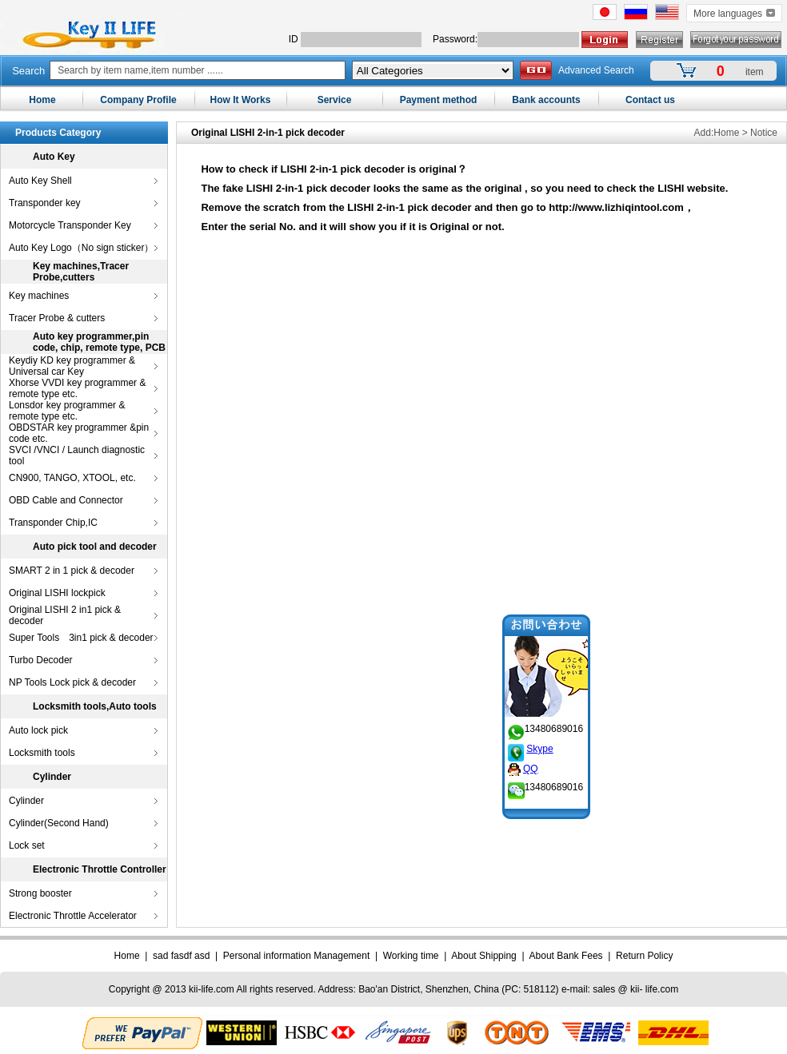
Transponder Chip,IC (53, 522)
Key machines (39, 295)
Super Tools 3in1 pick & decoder (81, 637)
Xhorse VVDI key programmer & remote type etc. (77, 388)
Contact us (650, 99)
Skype (529, 737)
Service (335, 99)
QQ (530, 757)
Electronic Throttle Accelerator (73, 915)
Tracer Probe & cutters (57, 318)
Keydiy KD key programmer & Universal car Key (72, 366)
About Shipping (483, 955)
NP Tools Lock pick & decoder (72, 682)
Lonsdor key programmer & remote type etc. (67, 411)
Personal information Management (296, 955)
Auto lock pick (38, 730)
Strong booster (40, 893)
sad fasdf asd (181, 955)
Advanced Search (596, 70)
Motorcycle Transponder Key (70, 225)
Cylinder (26, 800)
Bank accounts (546, 99)
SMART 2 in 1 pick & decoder (71, 570)
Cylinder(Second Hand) (59, 823)
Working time (411, 955)
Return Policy (644, 955)
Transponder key (45, 203)
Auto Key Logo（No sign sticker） (81, 247)
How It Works (240, 99)
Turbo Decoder (41, 660)
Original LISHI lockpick (57, 593)
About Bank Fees (566, 955)
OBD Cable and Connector (66, 500)
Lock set (27, 845)
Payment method (438, 99)
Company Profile (138, 99)
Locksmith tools (42, 752)
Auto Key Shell (40, 180)
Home (42, 99)
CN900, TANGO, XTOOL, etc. (72, 477)
